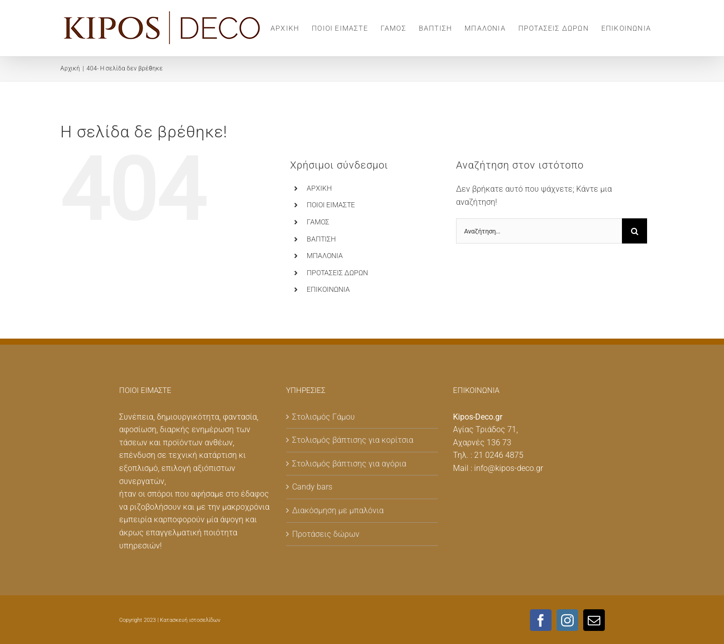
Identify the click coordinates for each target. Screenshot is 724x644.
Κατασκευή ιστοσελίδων (190, 620)
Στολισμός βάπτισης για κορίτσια (352, 440)
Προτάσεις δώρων (325, 534)
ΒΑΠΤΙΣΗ (321, 239)
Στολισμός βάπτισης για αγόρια (349, 463)
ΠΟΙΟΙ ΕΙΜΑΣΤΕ (331, 205)
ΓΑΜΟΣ (318, 222)
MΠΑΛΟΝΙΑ (325, 256)
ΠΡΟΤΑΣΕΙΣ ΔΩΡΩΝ (337, 273)
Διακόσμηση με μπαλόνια (338, 510)
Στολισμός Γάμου (323, 417)
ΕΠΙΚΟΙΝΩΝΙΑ (328, 289)
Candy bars (312, 487)
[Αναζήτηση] (634, 231)
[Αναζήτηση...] (539, 231)
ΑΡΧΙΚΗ (319, 188)
